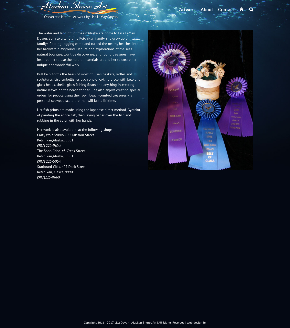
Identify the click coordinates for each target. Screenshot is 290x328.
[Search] (251, 9)
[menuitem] (190, 9)
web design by (196, 322)
